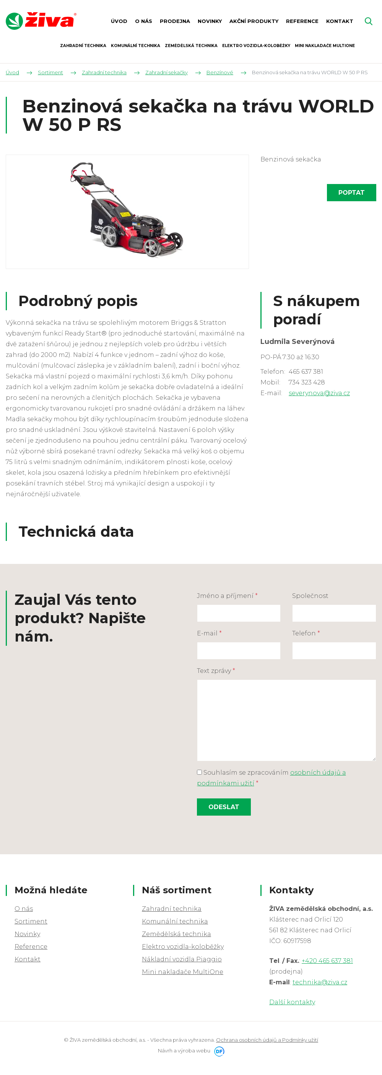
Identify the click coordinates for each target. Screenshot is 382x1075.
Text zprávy (216, 670)
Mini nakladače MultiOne (182, 972)
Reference (31, 946)
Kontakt (28, 959)
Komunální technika (175, 921)
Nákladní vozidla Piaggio (182, 959)
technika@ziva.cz (320, 982)
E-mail (209, 633)
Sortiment (31, 921)
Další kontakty (292, 1002)
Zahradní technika (172, 908)
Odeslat (223, 807)
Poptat (351, 192)
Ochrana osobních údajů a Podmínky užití (267, 1040)
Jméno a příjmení (227, 595)
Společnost (310, 595)
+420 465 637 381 (327, 960)
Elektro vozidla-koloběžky (183, 946)
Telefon (306, 633)
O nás (24, 908)
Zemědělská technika (176, 934)
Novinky (27, 934)
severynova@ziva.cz (319, 393)
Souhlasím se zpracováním (271, 778)
